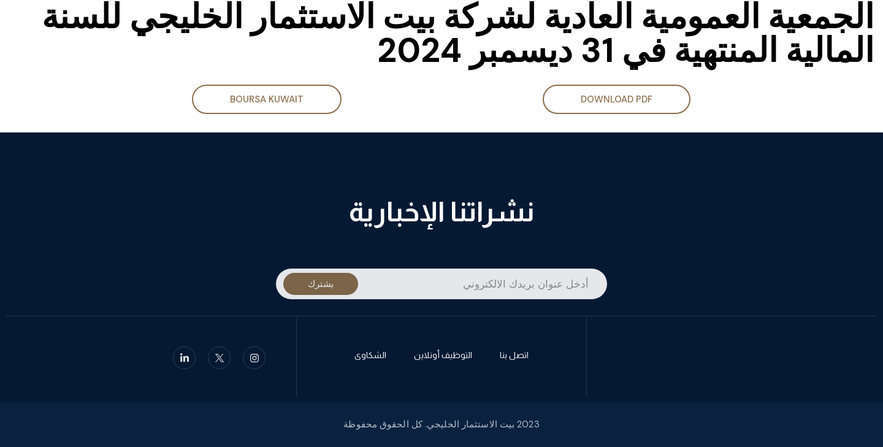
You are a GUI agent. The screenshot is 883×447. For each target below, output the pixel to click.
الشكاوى (370, 357)
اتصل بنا (514, 357)
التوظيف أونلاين (443, 357)
